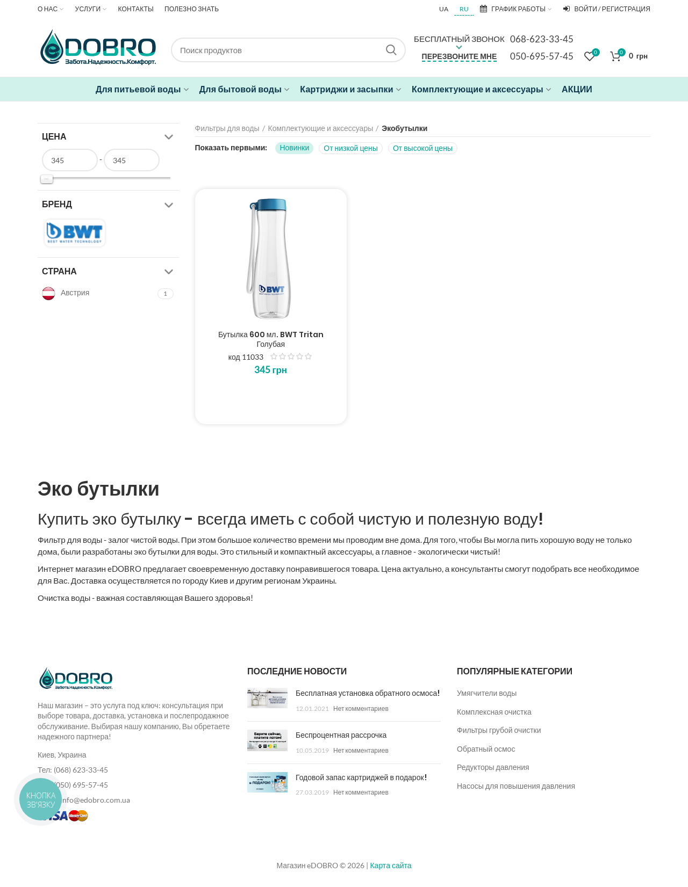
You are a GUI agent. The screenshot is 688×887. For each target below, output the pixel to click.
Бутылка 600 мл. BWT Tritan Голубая (271, 339)
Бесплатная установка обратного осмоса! (368, 693)
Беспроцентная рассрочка (341, 735)
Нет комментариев (361, 708)
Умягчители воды (487, 692)
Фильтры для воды (227, 128)
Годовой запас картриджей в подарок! (361, 777)
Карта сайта (390, 865)
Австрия (65, 293)
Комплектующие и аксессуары (321, 128)
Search (391, 50)
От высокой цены (423, 147)
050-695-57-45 (542, 56)
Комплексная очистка (494, 711)
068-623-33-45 (542, 39)
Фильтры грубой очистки (499, 730)
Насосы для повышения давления (516, 785)
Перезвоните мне (459, 56)
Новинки (294, 147)
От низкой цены (351, 147)
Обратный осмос (486, 748)
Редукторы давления (493, 767)
